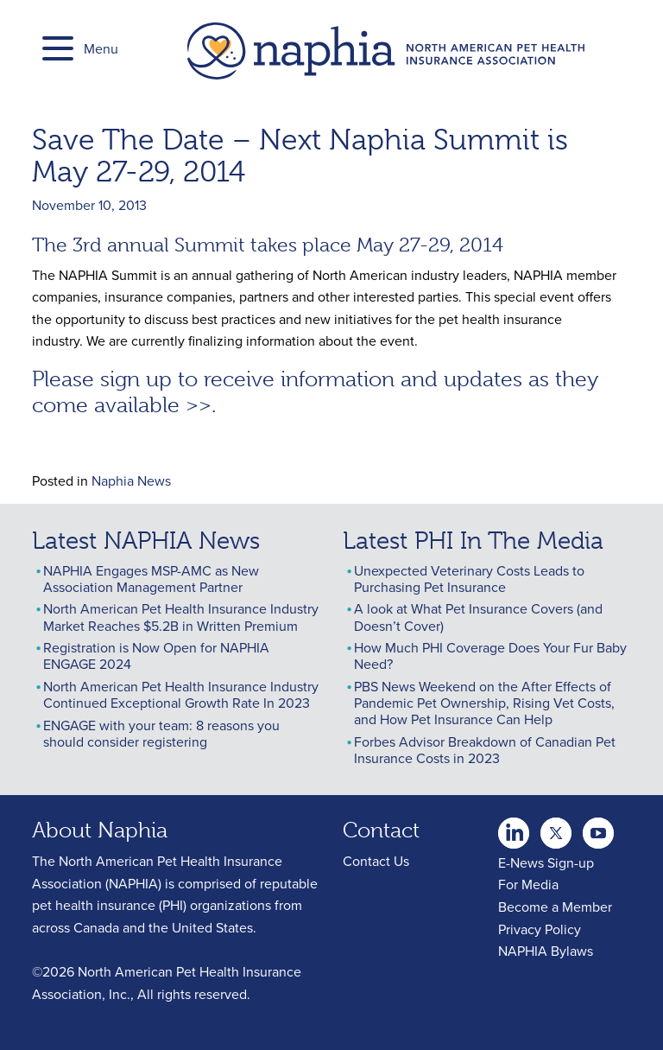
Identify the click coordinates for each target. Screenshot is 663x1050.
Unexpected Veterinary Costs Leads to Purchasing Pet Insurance (469, 578)
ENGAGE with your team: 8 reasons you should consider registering (161, 733)
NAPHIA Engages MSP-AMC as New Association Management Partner (151, 578)
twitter (513, 827)
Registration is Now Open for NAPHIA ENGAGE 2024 (156, 655)
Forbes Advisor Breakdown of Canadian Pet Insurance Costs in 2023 (485, 749)
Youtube (555, 827)
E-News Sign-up (546, 862)
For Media (528, 884)
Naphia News (131, 480)
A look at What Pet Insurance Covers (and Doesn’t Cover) (478, 616)
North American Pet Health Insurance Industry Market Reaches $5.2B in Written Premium (181, 616)
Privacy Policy (539, 929)
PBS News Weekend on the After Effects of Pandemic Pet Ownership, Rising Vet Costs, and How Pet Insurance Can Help (484, 703)
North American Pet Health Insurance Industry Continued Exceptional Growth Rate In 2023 (181, 694)
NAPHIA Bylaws (545, 950)
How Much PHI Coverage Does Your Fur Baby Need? (490, 655)
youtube (598, 827)
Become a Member (555, 906)
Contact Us (376, 860)
